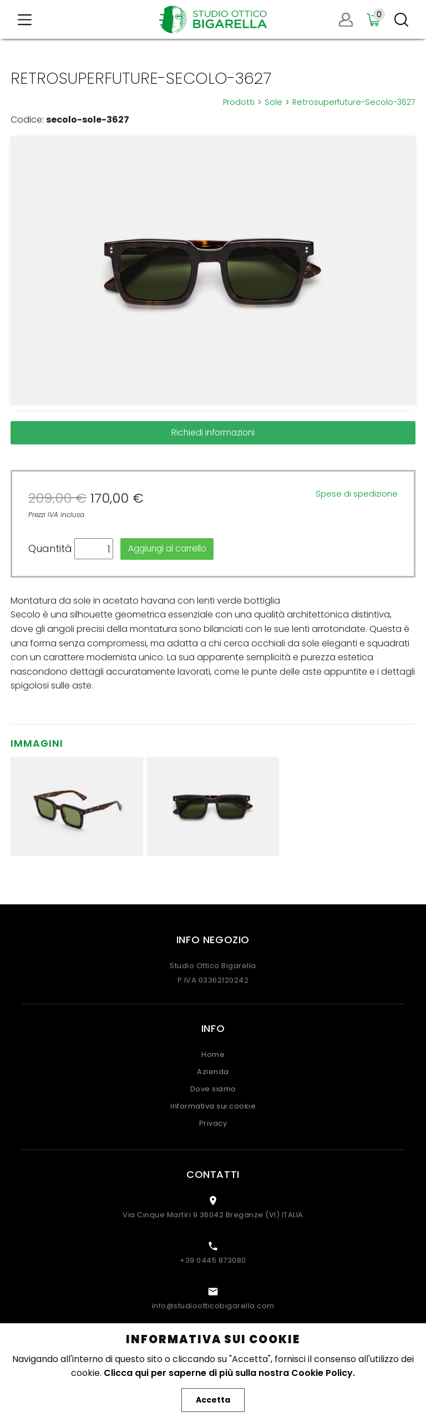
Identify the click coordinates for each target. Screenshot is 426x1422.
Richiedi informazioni (213, 432)
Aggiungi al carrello (167, 548)
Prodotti (242, 102)
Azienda (213, 1071)
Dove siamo (213, 1089)
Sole (277, 102)
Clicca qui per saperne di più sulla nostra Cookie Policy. (229, 1373)
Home (213, 1054)
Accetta (213, 1399)
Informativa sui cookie (213, 1106)
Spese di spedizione (357, 493)
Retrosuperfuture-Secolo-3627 (353, 102)
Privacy (213, 1123)
